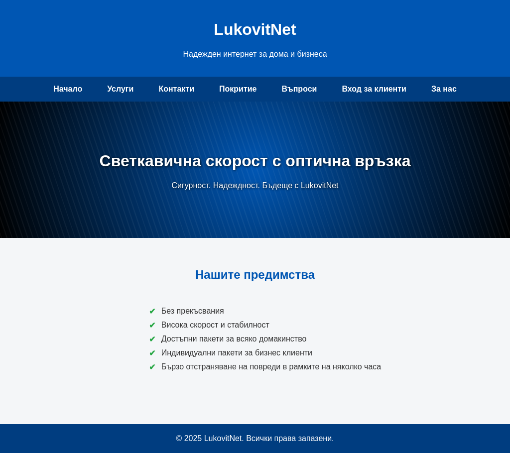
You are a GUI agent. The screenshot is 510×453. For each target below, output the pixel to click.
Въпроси (299, 89)
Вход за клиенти (374, 89)
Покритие (237, 89)
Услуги (120, 89)
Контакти (176, 89)
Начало (67, 89)
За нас (444, 89)
